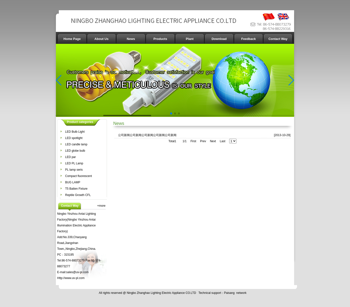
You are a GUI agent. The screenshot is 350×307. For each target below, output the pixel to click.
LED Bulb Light (75, 131)
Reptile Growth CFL (78, 195)
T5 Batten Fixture (76, 188)
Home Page (72, 39)
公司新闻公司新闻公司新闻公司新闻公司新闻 (147, 135)
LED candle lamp (76, 144)
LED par (70, 157)
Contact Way (277, 39)
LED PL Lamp (74, 163)
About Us (102, 39)
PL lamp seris (74, 169)
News (131, 39)
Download (219, 39)
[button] (58, 80)
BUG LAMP (72, 182)
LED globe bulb (75, 150)
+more (101, 205)
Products (160, 39)
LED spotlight (73, 138)
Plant (190, 39)
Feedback (248, 39)
